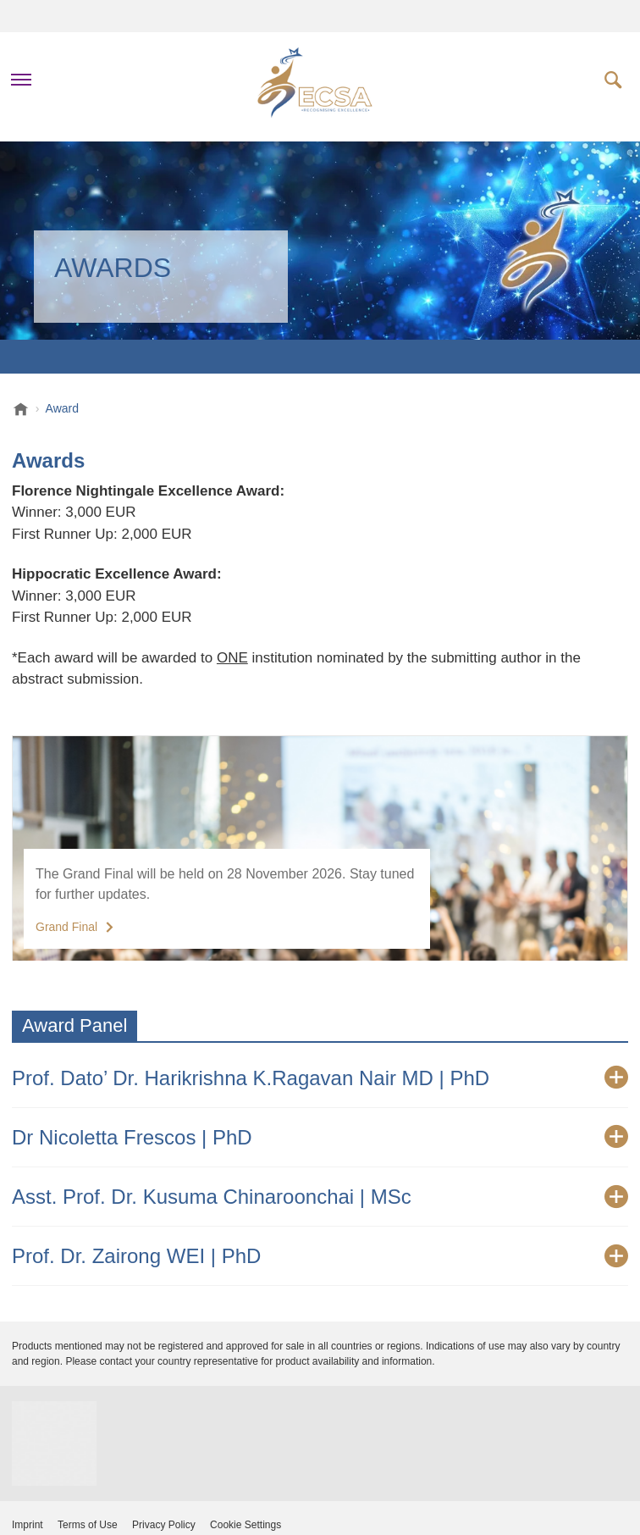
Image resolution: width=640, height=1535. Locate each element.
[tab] (320, 1078)
